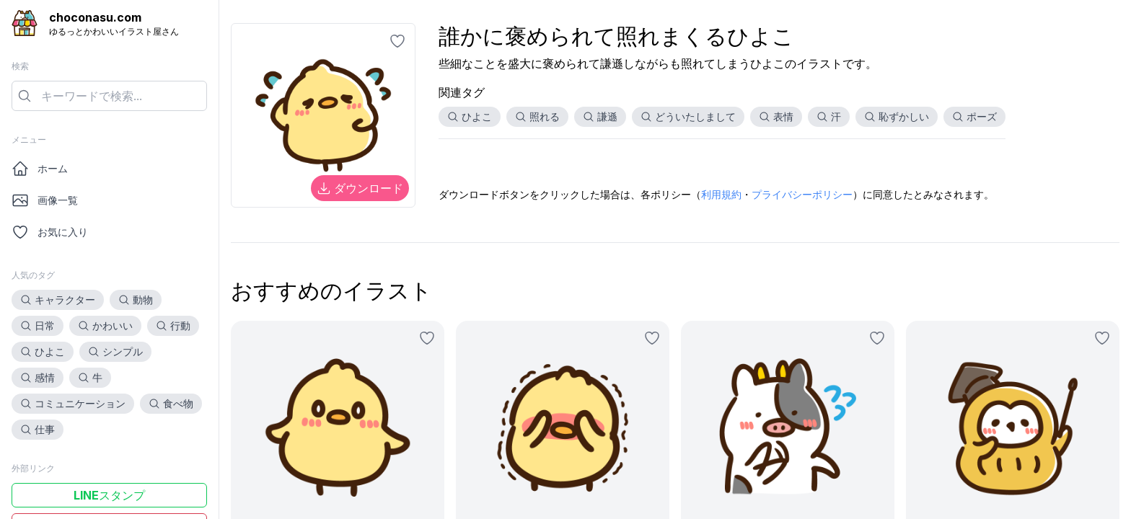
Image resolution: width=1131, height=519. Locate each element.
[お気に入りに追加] (397, 41)
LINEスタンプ (109, 495)
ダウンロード (360, 188)
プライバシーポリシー (802, 194)
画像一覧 (45, 200)
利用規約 (721, 194)
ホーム (40, 168)
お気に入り (50, 232)
